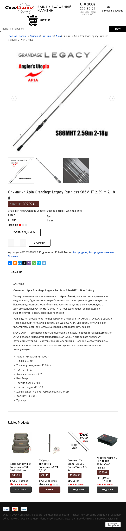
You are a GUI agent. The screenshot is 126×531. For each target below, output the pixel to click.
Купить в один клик (24, 232)
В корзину (39, 242)
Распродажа (80, 252)
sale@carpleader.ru (112, 10)
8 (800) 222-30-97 (87, 6)
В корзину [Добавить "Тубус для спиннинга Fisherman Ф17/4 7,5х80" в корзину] (50, 489)
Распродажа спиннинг (102, 252)
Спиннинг (13, 256)
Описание (16, 271)
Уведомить (20, 489)
